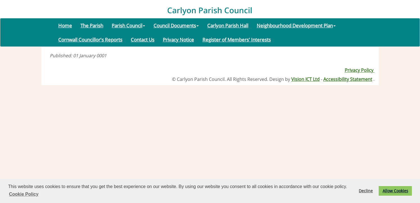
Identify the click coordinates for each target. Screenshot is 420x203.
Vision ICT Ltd (305, 79)
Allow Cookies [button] (395, 190)
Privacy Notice (178, 39)
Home (65, 25)
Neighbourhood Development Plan (296, 25)
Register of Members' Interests (236, 39)
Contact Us (142, 39)
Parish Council (128, 25)
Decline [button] (366, 190)
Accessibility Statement (347, 79)
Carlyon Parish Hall (227, 25)
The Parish (91, 25)
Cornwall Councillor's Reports (90, 39)
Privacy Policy (359, 70)
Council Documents (176, 25)
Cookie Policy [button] (24, 194)
